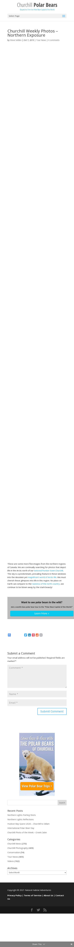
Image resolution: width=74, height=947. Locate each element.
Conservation (13, 852)
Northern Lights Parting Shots (21, 815)
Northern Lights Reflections (20, 819)
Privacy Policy (14, 895)
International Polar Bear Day (20, 828)
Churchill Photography (17, 848)
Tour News (41, 40)
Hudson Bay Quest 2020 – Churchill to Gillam (28, 823)
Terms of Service (32, 895)
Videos (10, 861)
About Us (48, 895)
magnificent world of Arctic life (41, 577)
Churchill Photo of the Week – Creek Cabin (27, 832)
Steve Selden (15, 40)
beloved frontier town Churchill (48, 570)
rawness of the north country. (45, 583)
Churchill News (14, 843)
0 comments (54, 40)
